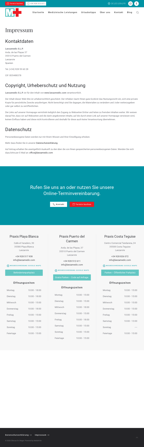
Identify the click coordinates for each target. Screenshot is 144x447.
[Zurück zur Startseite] (13, 12)
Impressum (40, 435)
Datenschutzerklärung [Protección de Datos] (16, 435)
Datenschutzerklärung (47, 143)
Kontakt (118, 12)
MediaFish (37, 441)
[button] (137, 12)
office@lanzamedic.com (41, 152)
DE (112, 3)
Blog (129, 12)
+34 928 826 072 (120, 256)
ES (116, 3)
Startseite (38, 12)
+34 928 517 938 (24, 256)
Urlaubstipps (88, 12)
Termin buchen (15, 3)
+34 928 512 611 (36, 3)
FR (124, 3)
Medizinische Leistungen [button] (62, 12)
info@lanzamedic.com (24, 260)
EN (120, 3)
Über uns (105, 12)
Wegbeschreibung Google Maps (24, 265)
